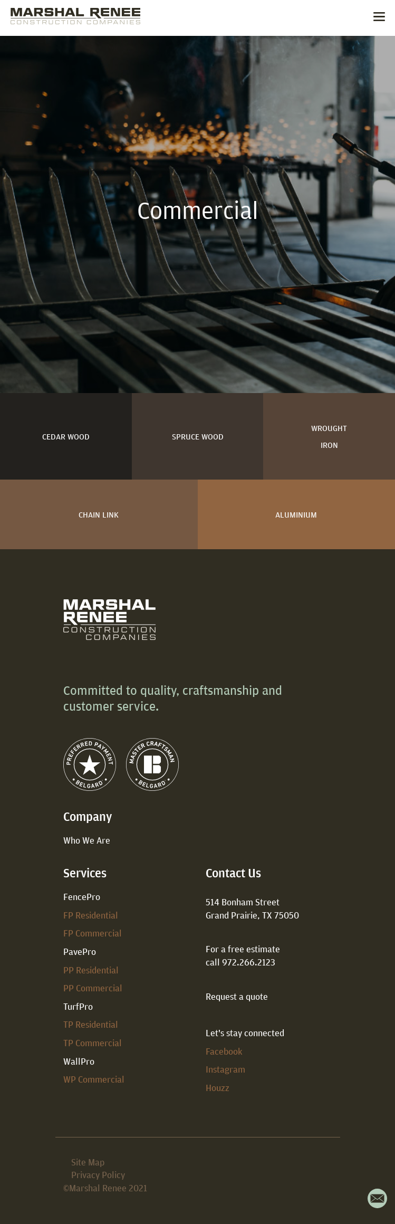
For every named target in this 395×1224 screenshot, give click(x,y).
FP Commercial (92, 933)
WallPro (78, 1061)
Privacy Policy (98, 1175)
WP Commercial (93, 1079)
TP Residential (90, 1024)
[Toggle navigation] (379, 18)
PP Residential (91, 970)
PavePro (79, 951)
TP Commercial (92, 1043)
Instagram (225, 1069)
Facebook (224, 1051)
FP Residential (90, 915)
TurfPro (78, 1006)
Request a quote (237, 996)
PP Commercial (92, 988)
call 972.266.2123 (240, 962)
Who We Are (86, 840)
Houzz (217, 1088)
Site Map (87, 1162)
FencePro (81, 897)
